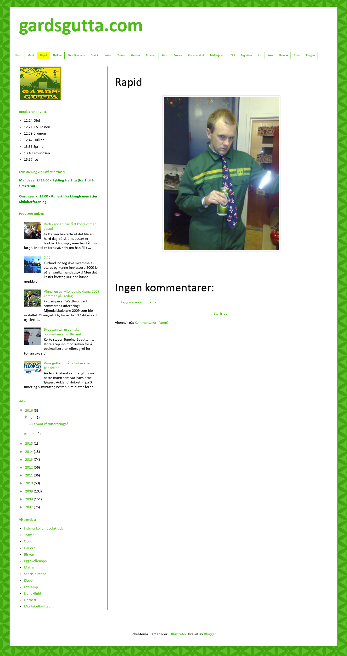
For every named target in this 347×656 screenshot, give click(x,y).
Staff (164, 55)
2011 (29, 475)
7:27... (48, 258)
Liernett (30, 600)
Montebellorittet (37, 606)
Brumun (150, 55)
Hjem (18, 55)
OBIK (28, 541)
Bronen (178, 55)
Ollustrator (177, 634)
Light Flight (32, 594)
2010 (29, 483)
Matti (31, 55)
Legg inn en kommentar (139, 302)
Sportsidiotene (35, 574)
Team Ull (31, 535)
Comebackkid (196, 55)
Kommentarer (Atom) (151, 323)
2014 (29, 452)
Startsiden (221, 314)
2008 (29, 499)
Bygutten (246, 55)
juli (32, 418)
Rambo (283, 55)
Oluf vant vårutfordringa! (48, 424)
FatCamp (31, 587)
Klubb (28, 581)
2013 (29, 460)
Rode (297, 55)
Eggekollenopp (35, 561)
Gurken (135, 55)
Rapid (43, 55)
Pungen (310, 55)
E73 (232, 55)
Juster (107, 55)
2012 (29, 468)
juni (33, 434)
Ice (259, 55)
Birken (29, 555)
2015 (29, 444)
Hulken (57, 55)
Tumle (121, 55)
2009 (29, 491)
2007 (29, 507)
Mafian (29, 567)
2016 (29, 411)
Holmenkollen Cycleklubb (43, 528)
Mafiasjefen (217, 55)
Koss (270, 55)
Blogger (210, 634)
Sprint (94, 55)
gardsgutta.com (81, 26)
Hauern (29, 548)
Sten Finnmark (76, 55)
